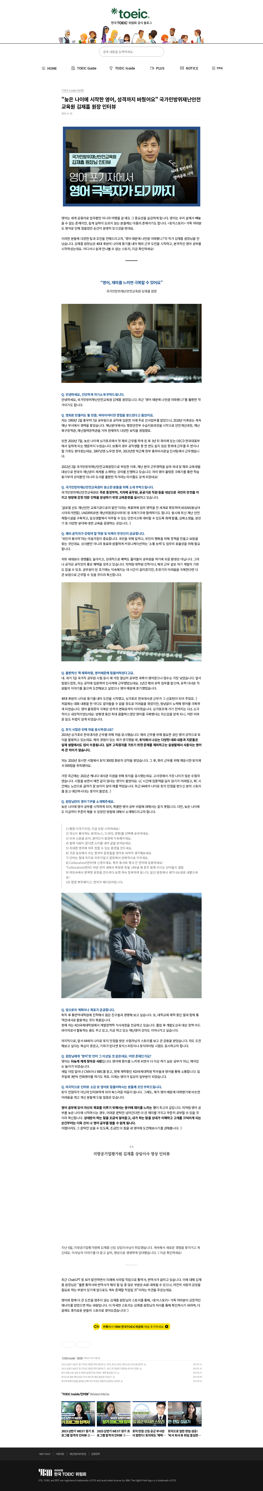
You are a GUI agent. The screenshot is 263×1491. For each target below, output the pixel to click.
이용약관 (60, 1454)
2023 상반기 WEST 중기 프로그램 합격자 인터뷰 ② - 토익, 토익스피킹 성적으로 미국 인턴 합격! (102, 1364)
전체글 (217, 68)
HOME (49, 68)
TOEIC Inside (125, 68)
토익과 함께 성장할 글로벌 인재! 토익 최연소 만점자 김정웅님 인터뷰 (90, 1381)
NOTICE (192, 68)
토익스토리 (131, 24)
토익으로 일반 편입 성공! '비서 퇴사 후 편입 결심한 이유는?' (86, 1376)
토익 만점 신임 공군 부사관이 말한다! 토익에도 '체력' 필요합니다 (88, 1372)
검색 (158, 52)
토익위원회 (62, 1472)
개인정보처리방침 (77, 1454)
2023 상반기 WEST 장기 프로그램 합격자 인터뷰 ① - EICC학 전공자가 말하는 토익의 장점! (100, 1368)
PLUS (160, 68)
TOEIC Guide (86, 68)
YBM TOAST (44, 1454)
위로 (223, 1455)
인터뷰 (80, 1358)
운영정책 (95, 1454)
